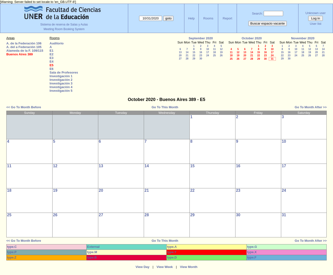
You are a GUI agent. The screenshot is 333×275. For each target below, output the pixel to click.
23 (200, 55)
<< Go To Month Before (23, 107)
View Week (165, 267)
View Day (142, 267)
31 (272, 59)
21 (187, 55)
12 (221, 49)
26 (221, 55)
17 (207, 52)
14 (187, 52)
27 (180, 58)
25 (214, 55)
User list (315, 23)
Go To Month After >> (311, 107)
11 (214, 49)
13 (180, 52)
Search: (257, 13)
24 (207, 55)
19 (221, 52)
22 (193, 55)
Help (191, 18)
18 (214, 52)
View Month (189, 267)
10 (207, 49)
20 (180, 55)
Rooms (208, 18)
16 (200, 52)
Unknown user (316, 13)
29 (193, 58)
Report (227, 18)
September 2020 (201, 38)
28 (187, 58)
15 (193, 52)
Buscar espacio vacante (267, 23)
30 (200, 58)
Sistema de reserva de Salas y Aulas (64, 24)
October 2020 (252, 38)
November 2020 (303, 38)
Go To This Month (165, 107)
